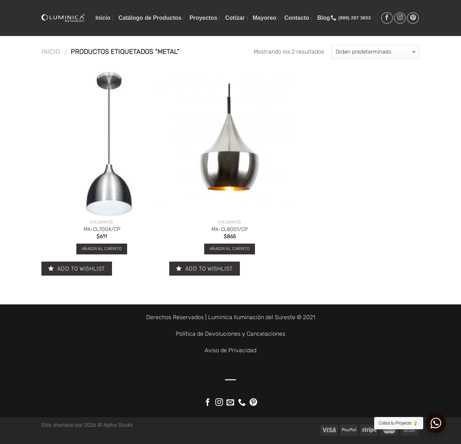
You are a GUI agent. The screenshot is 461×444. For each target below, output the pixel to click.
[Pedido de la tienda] (375, 52)
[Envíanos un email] (230, 403)
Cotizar (235, 18)
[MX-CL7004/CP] (101, 144)
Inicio (103, 18)
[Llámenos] (242, 403)
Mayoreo (265, 18)
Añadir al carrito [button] (102, 248)
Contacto (296, 18)
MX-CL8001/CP (229, 229)
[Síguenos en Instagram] (400, 18)
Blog (323, 18)
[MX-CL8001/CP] (229, 144)
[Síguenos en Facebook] (387, 18)
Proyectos (203, 18)
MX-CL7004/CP (102, 229)
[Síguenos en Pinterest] (413, 18)
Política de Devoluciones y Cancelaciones (230, 333)
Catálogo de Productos (150, 18)
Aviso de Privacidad (230, 350)
